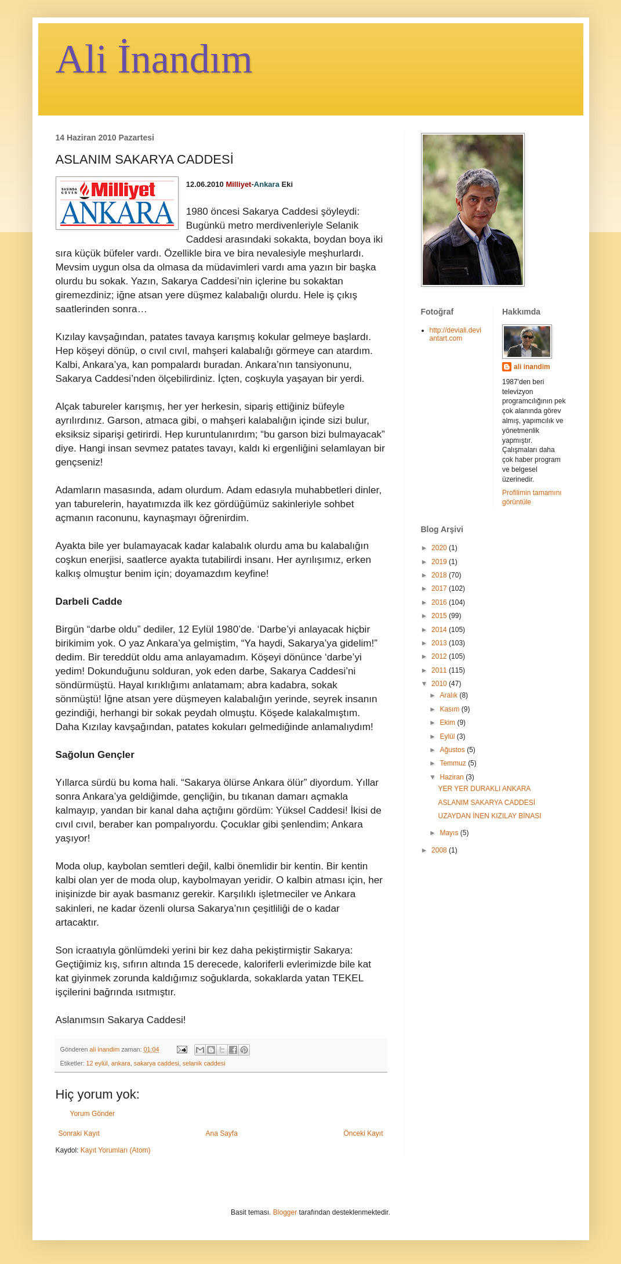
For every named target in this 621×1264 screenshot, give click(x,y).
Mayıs (450, 833)
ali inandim (532, 367)
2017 (440, 588)
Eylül (448, 736)
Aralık (449, 695)
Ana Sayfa (221, 1133)
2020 (440, 548)
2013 (440, 643)
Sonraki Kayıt (79, 1133)
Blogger (285, 1212)
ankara (120, 1063)
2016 (440, 602)
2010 (440, 684)
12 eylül (97, 1063)
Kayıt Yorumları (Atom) (116, 1150)
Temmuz (454, 763)
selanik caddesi (204, 1063)
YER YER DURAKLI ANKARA (484, 789)
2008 (440, 850)
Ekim (448, 722)
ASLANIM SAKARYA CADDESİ (486, 803)
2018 (440, 575)
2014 (440, 630)
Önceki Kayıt (363, 1133)
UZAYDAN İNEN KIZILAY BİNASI (489, 816)
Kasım (450, 709)
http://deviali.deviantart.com (455, 334)
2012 (440, 656)
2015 (440, 616)
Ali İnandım (154, 59)
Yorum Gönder (92, 1114)
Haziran (453, 777)
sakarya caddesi (156, 1063)
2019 (440, 562)
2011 (440, 670)
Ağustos (453, 750)
